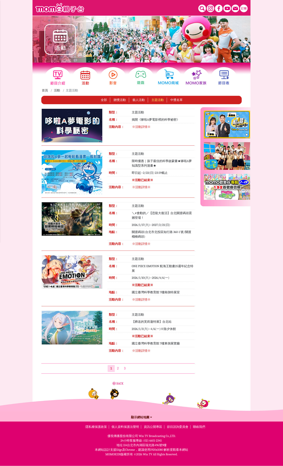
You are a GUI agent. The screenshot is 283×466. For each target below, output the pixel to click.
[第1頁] (111, 368)
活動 (57, 90)
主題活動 (157, 100)
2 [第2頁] (118, 368)
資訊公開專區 (153, 427)
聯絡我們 (199, 427)
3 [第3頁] (125, 368)
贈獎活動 (120, 100)
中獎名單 (176, 100)
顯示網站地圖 (141, 417)
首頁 (45, 90)
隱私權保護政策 (96, 427)
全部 (104, 100)
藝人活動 (139, 100)
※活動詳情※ (141, 127)
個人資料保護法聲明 (125, 427)
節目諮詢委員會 (177, 427)
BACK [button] (118, 383)
